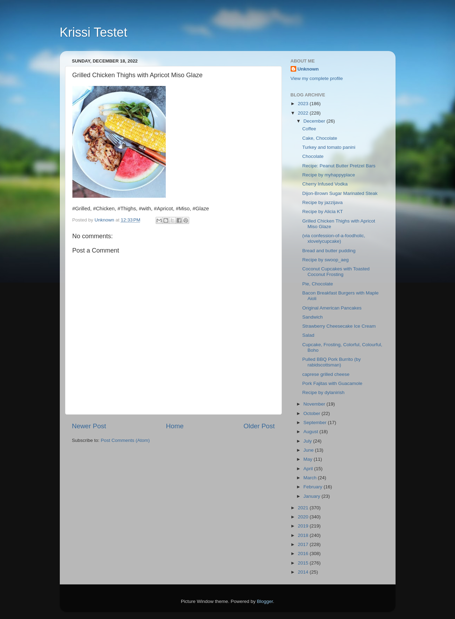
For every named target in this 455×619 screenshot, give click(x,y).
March (311, 477)
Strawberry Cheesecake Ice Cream (339, 326)
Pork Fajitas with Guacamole (332, 383)
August (312, 431)
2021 (304, 507)
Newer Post (89, 426)
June (309, 450)
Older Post (259, 426)
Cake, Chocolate (319, 138)
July (308, 441)
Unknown (308, 69)
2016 (304, 553)
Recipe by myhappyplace (328, 174)
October (313, 413)
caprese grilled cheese (325, 374)
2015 (304, 563)
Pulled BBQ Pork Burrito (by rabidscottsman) (331, 362)
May (309, 459)
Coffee (309, 128)
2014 (304, 572)
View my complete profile (317, 78)
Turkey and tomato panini (328, 147)
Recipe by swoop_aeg (325, 259)
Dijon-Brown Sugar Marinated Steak (339, 193)
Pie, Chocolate (317, 283)
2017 (304, 544)
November (315, 404)
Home (175, 426)
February (314, 486)
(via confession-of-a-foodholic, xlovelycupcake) (333, 238)
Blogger (265, 601)
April (309, 468)
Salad (308, 335)
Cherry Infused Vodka (325, 184)
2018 (304, 535)
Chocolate (313, 156)
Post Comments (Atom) (125, 440)
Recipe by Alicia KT (322, 211)
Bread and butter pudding (328, 250)
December (315, 121)
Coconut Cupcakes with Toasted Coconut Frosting (336, 271)
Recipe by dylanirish (323, 392)
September (316, 422)
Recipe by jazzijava (322, 202)
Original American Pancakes (332, 308)
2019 (304, 526)
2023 (304, 103)
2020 (304, 516)
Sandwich (312, 317)
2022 (304, 113)
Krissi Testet (93, 32)
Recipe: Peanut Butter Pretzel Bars (338, 165)
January (313, 496)
